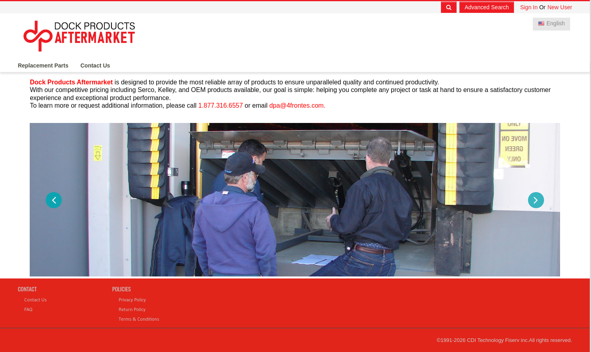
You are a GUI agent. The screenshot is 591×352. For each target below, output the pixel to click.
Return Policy (132, 309)
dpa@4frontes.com (296, 105)
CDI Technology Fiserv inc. (498, 340)
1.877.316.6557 (220, 105)
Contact (27, 288)
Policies (121, 288)
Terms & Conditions (139, 319)
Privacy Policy (132, 300)
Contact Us (95, 65)
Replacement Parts (43, 65)
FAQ (28, 309)
